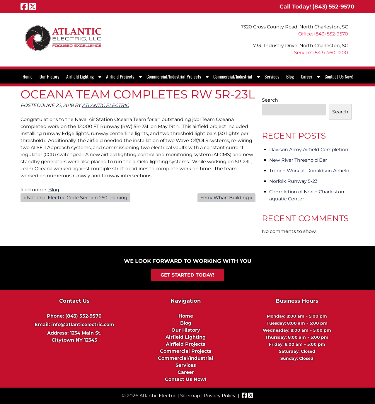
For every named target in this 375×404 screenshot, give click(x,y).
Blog (290, 76)
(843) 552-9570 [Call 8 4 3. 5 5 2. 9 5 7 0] (83, 316)
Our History (49, 76)
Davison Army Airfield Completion (308, 149)
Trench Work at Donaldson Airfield (309, 170)
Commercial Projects (186, 351)
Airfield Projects (120, 76)
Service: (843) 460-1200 (321, 52)
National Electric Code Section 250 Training (77, 197)
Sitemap (190, 395)
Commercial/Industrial (232, 76)
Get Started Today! (187, 275)
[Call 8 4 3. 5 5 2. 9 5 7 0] (333, 6)
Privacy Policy (220, 395)
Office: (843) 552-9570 (323, 34)
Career (306, 76)
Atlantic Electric (105, 105)
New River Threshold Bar (298, 160)
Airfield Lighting (80, 76)
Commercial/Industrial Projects (173, 76)
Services (272, 76)
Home (28, 76)
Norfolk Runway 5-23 (293, 181)
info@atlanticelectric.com (82, 324)
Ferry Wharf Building (224, 197)
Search (270, 100)
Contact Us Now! (339, 76)
